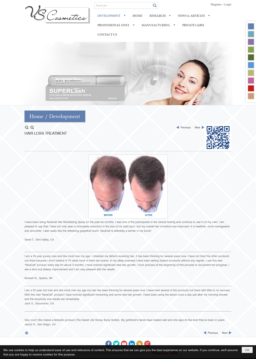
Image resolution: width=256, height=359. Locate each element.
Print (27, 333)
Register (216, 4)
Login (227, 4)
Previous (186, 127)
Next (197, 127)
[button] (111, 15)
